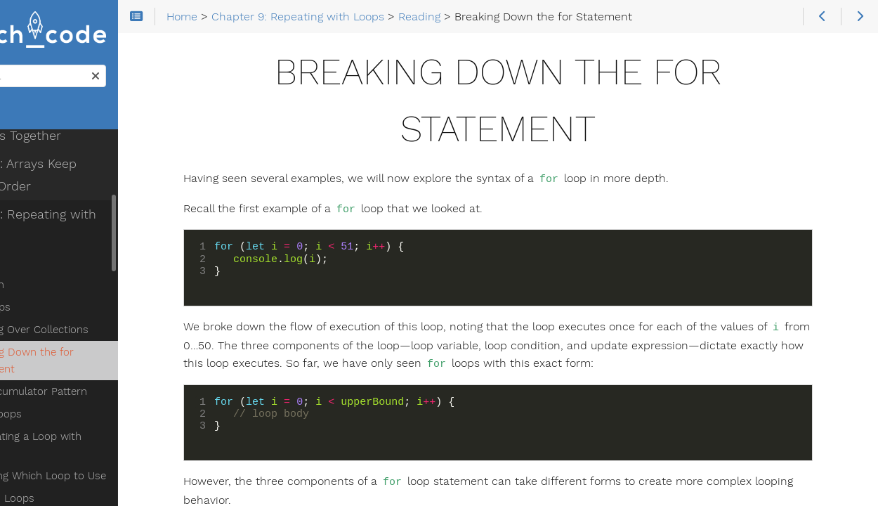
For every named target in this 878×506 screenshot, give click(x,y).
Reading (41, 221)
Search (12, 69)
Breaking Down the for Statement (89, 320)
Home (34, 116)
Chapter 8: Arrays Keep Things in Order (100, 134)
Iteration (54, 244)
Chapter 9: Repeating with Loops (89, 185)
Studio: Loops (56, 463)
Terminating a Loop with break (108, 395)
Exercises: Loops (63, 440)
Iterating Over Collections (96, 289)
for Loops (57, 266)
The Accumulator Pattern (96, 350)
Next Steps (49, 485)
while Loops (63, 373)
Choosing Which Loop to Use (105, 418)
